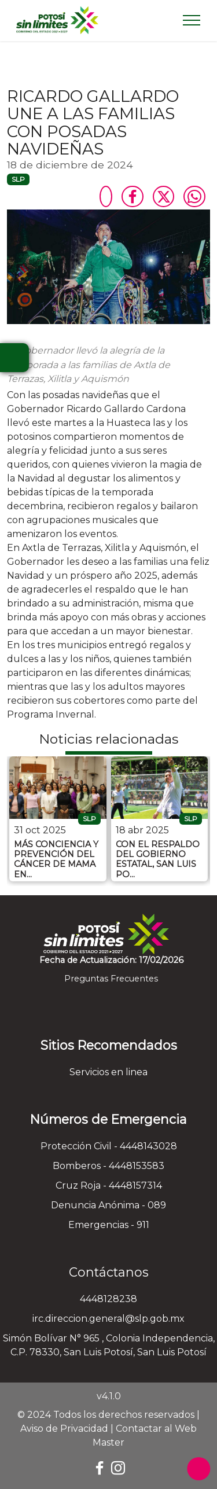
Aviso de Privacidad (64, 1428)
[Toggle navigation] (192, 20)
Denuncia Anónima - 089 (108, 1205)
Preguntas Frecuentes (108, 978)
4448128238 (108, 1298)
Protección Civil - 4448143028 (109, 1146)
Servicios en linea (108, 1072)
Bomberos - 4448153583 (108, 1165)
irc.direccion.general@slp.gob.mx (108, 1318)
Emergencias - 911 (108, 1224)
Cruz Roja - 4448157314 (109, 1185)
